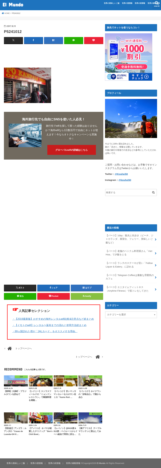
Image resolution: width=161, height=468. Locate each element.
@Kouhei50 (121, 174)
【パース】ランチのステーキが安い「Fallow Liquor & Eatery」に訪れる (129, 264)
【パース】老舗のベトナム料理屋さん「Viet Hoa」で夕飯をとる (129, 252)
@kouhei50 (125, 180)
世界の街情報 (140, 3)
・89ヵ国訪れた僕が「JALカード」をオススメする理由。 (45, 331)
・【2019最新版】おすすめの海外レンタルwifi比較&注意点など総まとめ (53, 318)
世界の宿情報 (127, 3)
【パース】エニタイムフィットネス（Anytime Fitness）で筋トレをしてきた (130, 288)
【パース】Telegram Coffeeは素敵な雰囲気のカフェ (129, 276)
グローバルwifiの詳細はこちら (71, 150)
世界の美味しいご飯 (111, 3)
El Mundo (13, 4)
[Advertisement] (61, 54)
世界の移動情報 (154, 3)
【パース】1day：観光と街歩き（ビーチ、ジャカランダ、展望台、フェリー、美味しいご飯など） (129, 239)
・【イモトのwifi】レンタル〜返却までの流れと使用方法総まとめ (49, 325)
